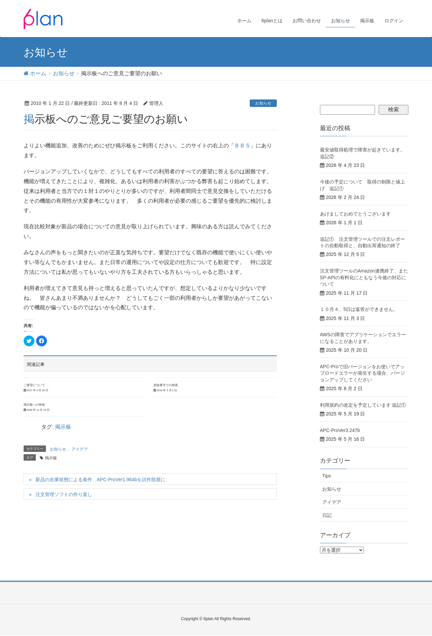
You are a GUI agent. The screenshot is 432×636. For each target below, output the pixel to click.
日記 (327, 515)
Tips (326, 476)
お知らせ (263, 103)
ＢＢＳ (242, 145)
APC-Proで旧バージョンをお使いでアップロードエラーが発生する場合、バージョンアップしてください (362, 373)
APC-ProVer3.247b (340, 430)
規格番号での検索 (166, 385)
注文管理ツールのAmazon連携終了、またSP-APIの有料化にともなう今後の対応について (364, 277)
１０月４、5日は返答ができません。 (359, 309)
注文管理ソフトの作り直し (63, 494)
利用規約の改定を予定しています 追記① (363, 405)
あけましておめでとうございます (355, 213)
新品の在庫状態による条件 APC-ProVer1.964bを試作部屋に (100, 479)
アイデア (80, 449)
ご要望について (34, 385)
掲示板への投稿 (34, 404)
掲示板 (63, 427)
